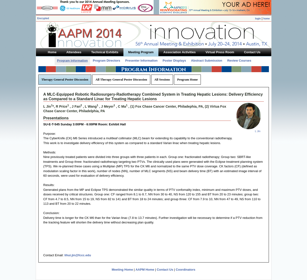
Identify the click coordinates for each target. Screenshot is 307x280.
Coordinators (185, 269)
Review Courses (239, 60)
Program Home (187, 79)
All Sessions (162, 79)
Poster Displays (174, 60)
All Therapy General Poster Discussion (121, 79)
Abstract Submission (206, 60)
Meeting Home (122, 269)
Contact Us (165, 269)
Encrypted (43, 18)
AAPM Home (144, 269)
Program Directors (106, 60)
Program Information (72, 60)
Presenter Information (141, 60)
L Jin (258, 131)
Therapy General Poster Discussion (64, 79)
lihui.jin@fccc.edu (77, 255)
